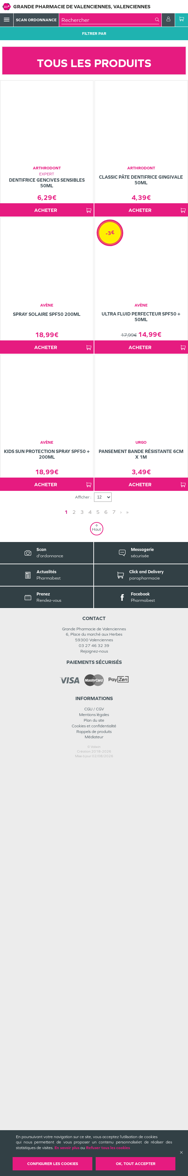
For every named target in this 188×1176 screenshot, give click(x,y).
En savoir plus (66, 1147)
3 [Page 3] (82, 923)
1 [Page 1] (66, 923)
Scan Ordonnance (36, 20)
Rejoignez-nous (94, 1062)
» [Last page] (127, 923)
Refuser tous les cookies (108, 1147)
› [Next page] (121, 923)
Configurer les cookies (52, 1163)
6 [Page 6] (106, 923)
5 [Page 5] (98, 923)
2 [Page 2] (74, 923)
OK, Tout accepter (135, 1163)
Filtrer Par (94, 33)
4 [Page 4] (90, 923)
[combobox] (108, 20)
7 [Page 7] (114, 923)
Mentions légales (94, 1126)
